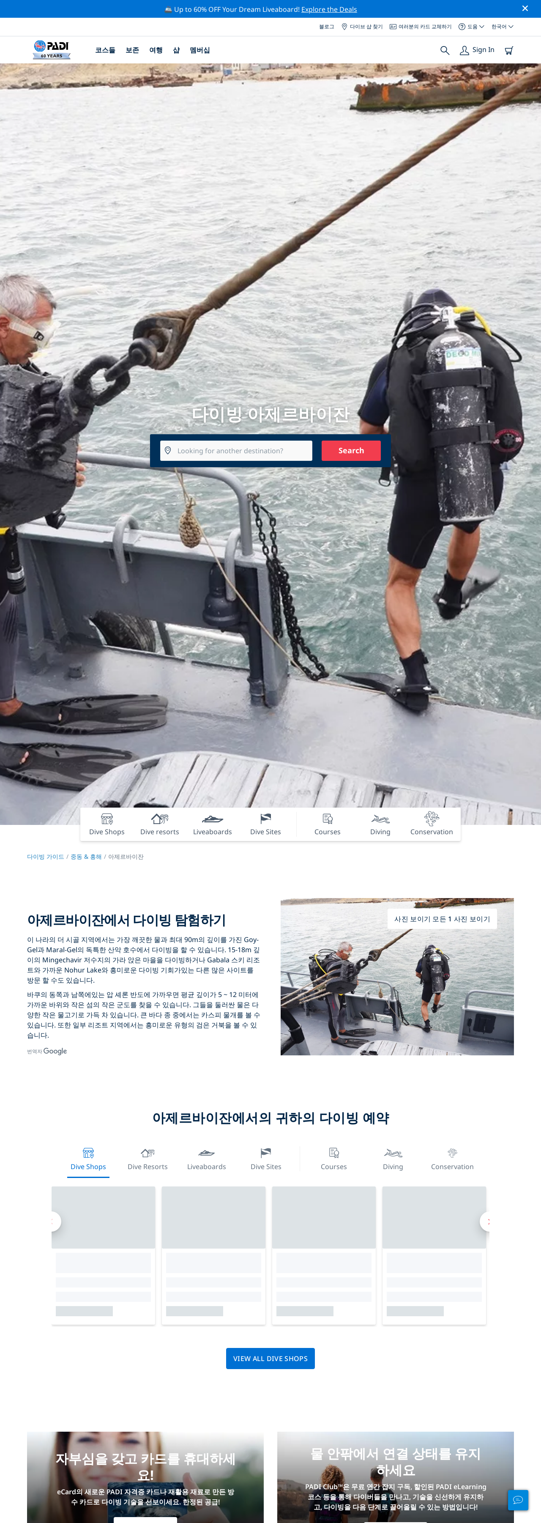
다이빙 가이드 (45, 856)
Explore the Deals (329, 9)
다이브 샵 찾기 (362, 26)
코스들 (105, 50)
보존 (132, 50)
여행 (156, 50)
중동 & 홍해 (86, 856)
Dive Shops (88, 1158)
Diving (393, 1158)
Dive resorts (148, 1158)
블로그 (326, 26)
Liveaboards (206, 1158)
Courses (334, 1158)
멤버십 (200, 50)
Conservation (452, 1158)
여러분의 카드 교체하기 (421, 26)
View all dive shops (270, 1358)
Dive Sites (266, 1158)
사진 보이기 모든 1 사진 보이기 (442, 918)
